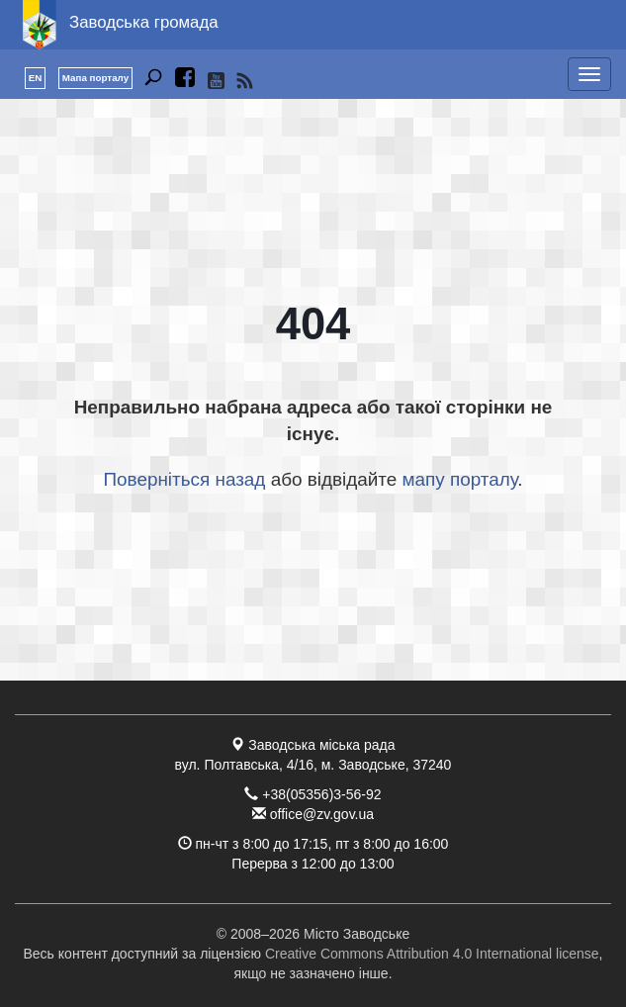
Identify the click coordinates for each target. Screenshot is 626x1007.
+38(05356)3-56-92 (321, 794)
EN (36, 77)
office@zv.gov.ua (322, 814)
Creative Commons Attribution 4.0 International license (432, 953)
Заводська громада (144, 22)
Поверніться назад (185, 479)
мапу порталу (459, 479)
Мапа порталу (95, 77)
